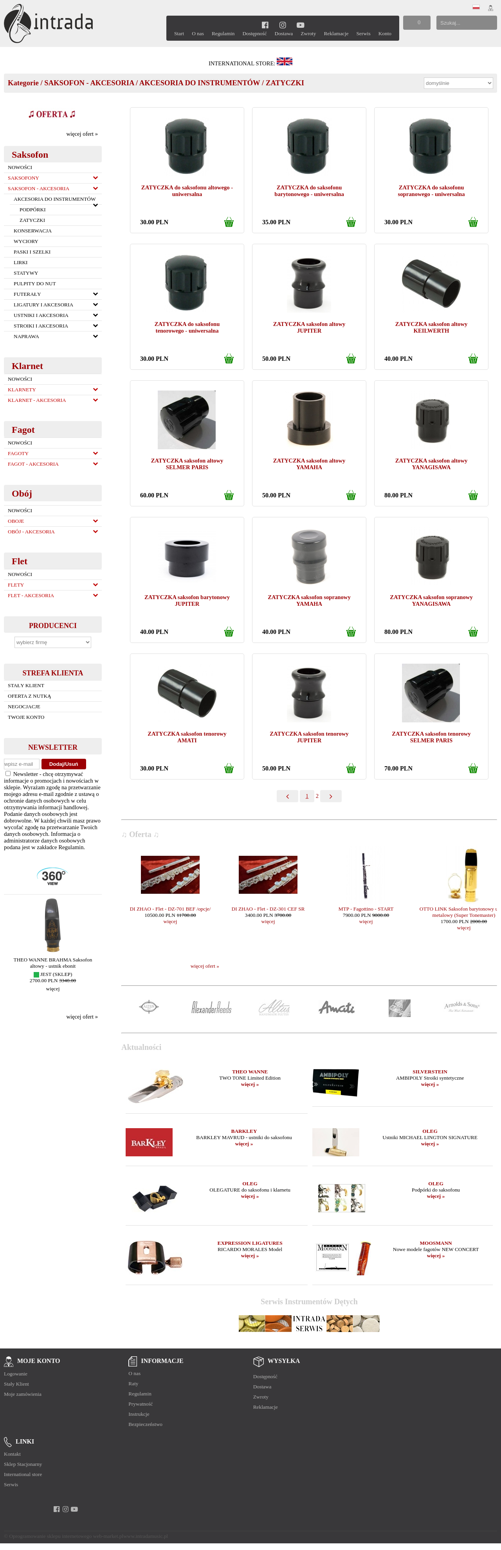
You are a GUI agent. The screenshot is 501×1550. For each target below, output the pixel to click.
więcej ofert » (82, 134)
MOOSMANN (436, 1243)
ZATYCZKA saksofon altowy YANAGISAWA (431, 463)
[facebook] (265, 25)
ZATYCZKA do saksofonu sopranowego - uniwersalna (431, 190)
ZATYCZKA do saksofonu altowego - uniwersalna (187, 190)
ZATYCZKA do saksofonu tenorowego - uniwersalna (187, 327)
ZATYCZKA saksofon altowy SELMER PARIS (187, 463)
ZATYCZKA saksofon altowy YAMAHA (309, 463)
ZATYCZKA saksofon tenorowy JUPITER (309, 737)
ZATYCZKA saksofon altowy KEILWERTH (431, 327)
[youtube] (300, 25)
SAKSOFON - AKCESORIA (89, 83)
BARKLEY (244, 1131)
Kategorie (23, 83)
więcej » (250, 1084)
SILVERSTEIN (430, 1072)
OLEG (430, 1131)
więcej (53, 989)
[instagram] (283, 25)
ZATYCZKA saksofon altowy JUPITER (309, 327)
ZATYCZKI (285, 83)
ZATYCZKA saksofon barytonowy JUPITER (187, 600)
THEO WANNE (250, 1072)
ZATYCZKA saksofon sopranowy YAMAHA (309, 600)
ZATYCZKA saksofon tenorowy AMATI (187, 737)
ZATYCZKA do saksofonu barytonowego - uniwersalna (309, 190)
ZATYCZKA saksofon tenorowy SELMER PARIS (431, 737)
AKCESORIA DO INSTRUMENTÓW (199, 83)
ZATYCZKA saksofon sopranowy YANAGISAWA (431, 600)
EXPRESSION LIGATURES (250, 1243)
